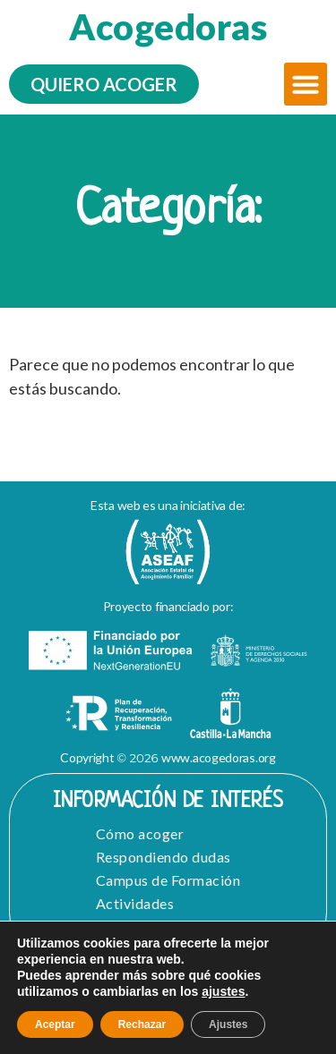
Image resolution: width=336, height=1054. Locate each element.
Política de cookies (168, 997)
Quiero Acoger (145, 926)
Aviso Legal (86, 979)
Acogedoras (168, 26)
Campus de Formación (168, 879)
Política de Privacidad (220, 979)
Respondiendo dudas (163, 856)
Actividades (135, 903)
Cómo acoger (140, 833)
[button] (305, 84)
